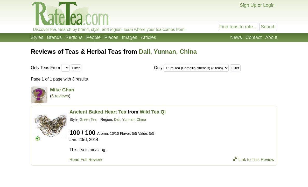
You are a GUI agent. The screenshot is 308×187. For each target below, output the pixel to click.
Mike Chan (62, 89)
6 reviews (60, 96)
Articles (148, 37)
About (271, 37)
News (236, 37)
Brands (54, 37)
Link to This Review (256, 159)
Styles (37, 37)
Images (129, 37)
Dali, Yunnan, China (168, 51)
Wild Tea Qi (153, 112)
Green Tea (88, 119)
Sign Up (248, 5)
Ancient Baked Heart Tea (97, 112)
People (93, 37)
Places (111, 37)
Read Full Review (85, 159)
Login (269, 5)
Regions (73, 37)
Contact (254, 37)
